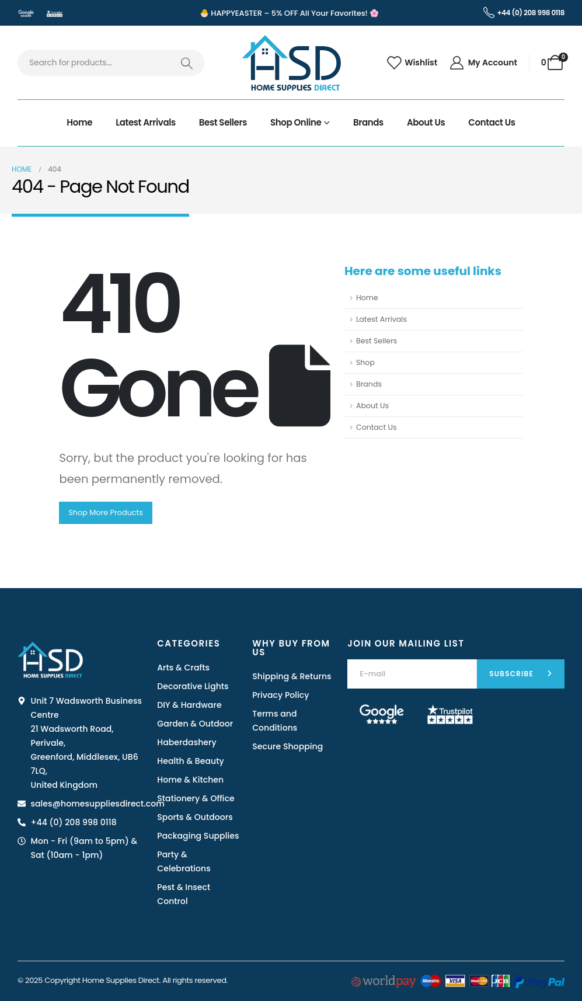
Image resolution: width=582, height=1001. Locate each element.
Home (79, 122)
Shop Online (295, 122)
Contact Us (491, 122)
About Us (426, 122)
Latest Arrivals (146, 122)
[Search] (186, 63)
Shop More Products (105, 512)
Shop (365, 362)
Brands (368, 122)
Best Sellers (223, 122)
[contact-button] (520, 674)
